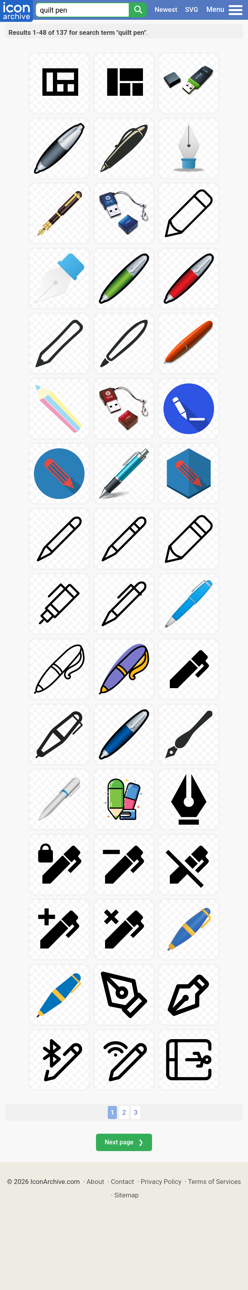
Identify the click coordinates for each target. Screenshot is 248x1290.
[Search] (138, 9)
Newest (166, 9)
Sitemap (127, 1195)
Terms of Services (214, 1182)
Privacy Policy (161, 1182)
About (95, 1182)
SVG (191, 9)
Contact (122, 1182)
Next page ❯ (124, 1142)
